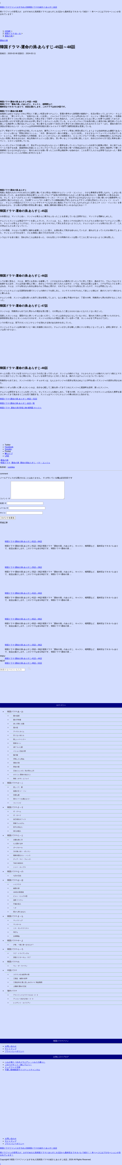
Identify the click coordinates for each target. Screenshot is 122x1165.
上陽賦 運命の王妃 (19, 986)
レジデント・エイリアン (21, 1003)
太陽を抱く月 (18, 840)
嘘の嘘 (15, 755)
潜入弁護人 (17, 831)
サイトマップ (10, 1049)
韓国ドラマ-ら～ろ (15, 949)
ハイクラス (17, 884)
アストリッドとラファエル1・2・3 (25, 995)
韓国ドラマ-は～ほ (15, 880)
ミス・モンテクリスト (21, 928)
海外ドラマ (12, 991)
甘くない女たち (18, 735)
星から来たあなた (19, 912)
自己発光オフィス (19, 819)
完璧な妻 (16, 795)
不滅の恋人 (17, 904)
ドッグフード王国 (12, 1067)
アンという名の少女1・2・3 (23, 999)
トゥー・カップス (19, 867)
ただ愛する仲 (18, 843)
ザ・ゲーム (17, 811)
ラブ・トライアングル (21, 953)
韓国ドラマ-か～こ (15, 783)
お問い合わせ (10, 1046)
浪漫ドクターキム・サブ (21, 957)
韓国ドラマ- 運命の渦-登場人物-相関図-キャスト (21, 408)
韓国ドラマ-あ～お (15, 712)
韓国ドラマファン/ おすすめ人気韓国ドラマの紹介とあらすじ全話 (28, 7)
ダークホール (18, 847)
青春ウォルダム (18, 823)
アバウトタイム (18, 731)
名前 (3, 503)
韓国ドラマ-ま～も (15, 916)
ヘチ (14, 908)
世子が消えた (18, 827)
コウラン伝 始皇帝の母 (21, 974)
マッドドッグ (18, 920)
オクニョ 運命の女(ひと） (22, 774)
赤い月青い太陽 (18, 724)
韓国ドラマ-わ (13, 962)
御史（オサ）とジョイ (21, 778)
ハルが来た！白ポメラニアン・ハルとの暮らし (25, 1062)
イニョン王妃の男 (19, 751)
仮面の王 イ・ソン (19, 791)
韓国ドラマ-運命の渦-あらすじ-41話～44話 (23, 593)
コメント (5, 498)
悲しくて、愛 (18, 787)
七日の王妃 (17, 876)
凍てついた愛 (18, 747)
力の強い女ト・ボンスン (21, 851)
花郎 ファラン (18, 900)
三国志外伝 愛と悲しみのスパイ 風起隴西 (27, 982)
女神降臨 (16, 936)
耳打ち (15, 932)
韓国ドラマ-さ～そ (15, 807)
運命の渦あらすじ (28, 463)
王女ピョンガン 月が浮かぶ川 (23, 771)
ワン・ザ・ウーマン (20, 966)
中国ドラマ (12, 970)
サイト (3, 513)
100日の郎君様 (18, 892)
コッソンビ (17, 803)
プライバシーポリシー (14, 1051)
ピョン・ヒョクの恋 (20, 896)
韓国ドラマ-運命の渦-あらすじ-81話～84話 (23, 541)
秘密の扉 (16, 888)
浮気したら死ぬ (18, 759)
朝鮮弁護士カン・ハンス (22, 855)
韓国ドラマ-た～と (15, 835)
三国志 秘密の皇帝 (20, 978)
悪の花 (15, 727)
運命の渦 (4, 460)
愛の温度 (16, 716)
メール (4, 508)
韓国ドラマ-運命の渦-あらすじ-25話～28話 (23, 567)
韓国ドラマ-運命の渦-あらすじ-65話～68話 (23, 619)
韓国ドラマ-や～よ (15, 940)
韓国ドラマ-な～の (15, 871)
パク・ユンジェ (43, 463)
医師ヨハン (17, 743)
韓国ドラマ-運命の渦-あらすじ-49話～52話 (18, 399)
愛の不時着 (17, 720)
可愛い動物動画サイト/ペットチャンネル (22, 1070)
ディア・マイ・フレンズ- (22, 859)
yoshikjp (11, 467)
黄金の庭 (16, 767)
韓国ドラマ (5, 463)
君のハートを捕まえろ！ (21, 799)
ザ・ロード (17, 815)
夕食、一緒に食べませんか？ (23, 945)
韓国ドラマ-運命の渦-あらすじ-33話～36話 (23, 645)
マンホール (17, 924)
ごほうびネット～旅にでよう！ (18, 1065)
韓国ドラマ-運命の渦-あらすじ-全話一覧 (17, 403)
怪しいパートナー (19, 739)
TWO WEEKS (18, 863)
